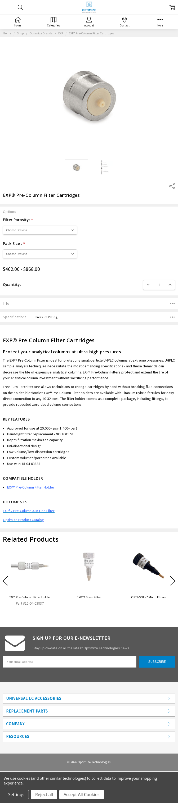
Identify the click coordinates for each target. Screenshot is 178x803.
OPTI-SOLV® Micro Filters (148, 597)
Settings (16, 794)
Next (172, 581)
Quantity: (12, 284)
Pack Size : (14, 243)
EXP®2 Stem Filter (89, 597)
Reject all (44, 794)
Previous (5, 581)
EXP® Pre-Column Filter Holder (30, 597)
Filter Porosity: (18, 219)
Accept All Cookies (82, 794)
